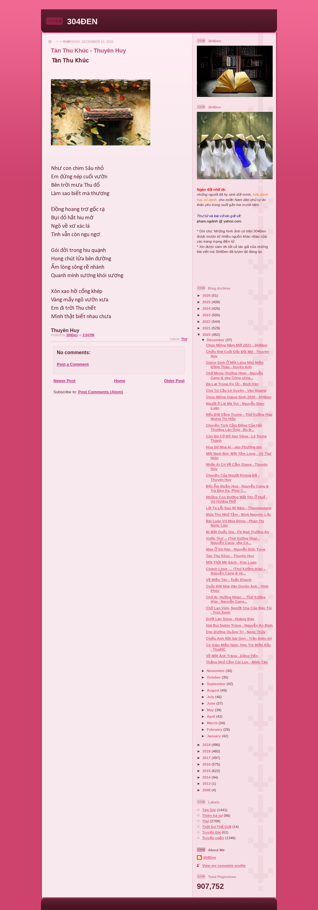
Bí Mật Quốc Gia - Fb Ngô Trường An (237, 532)
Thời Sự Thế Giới (216, 827)
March (213, 723)
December (216, 340)
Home (119, 380)
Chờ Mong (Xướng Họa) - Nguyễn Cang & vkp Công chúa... (234, 375)
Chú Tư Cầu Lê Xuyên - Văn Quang (236, 390)
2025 (206, 302)
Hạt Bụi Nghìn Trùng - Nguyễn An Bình (239, 625)
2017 (206, 758)
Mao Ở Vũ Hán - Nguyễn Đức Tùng (235, 549)
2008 (206, 790)
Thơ (184, 339)
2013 (206, 783)
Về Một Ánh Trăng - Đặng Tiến (232, 656)
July (211, 697)
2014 (206, 777)
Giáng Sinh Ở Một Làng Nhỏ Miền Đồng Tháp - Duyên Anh (234, 364)
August (213, 690)
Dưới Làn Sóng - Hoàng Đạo (230, 619)
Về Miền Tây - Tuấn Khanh (228, 580)
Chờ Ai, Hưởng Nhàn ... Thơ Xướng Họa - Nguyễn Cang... (236, 599)
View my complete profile (224, 865)
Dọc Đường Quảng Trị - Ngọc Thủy (235, 632)
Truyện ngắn (213, 838)
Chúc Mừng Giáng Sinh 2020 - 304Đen (238, 397)
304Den (209, 857)
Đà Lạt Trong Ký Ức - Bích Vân (232, 384)
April (211, 716)
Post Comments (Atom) (100, 392)
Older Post (174, 380)
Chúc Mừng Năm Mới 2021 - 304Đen (236, 345)
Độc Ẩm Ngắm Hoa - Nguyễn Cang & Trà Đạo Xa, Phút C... (237, 488)
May (211, 710)
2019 (206, 745)
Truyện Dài (211, 832)
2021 (206, 328)
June (211, 703)
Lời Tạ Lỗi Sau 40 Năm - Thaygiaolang (238, 508)
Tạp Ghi (209, 810)
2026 (206, 295)
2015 (206, 771)
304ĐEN (82, 21)
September (217, 684)
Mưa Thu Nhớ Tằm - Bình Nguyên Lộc (238, 514)
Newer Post (64, 380)
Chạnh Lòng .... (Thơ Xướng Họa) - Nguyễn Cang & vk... (235, 571)
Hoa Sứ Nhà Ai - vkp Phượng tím (234, 447)
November (216, 671)
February (215, 729)
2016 (206, 764)
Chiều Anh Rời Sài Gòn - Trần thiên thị (239, 638)
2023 (206, 315)
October (214, 677)
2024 (206, 308)
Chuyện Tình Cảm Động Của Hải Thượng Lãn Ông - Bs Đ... (234, 427)
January (214, 736)
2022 (206, 321)
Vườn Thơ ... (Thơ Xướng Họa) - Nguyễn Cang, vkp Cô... (232, 540)
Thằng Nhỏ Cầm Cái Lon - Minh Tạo (237, 662)
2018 (206, 751)
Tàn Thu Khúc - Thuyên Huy (230, 556)
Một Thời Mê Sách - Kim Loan (231, 562)
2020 (206, 334)
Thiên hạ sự (212, 815)
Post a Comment (73, 364)
